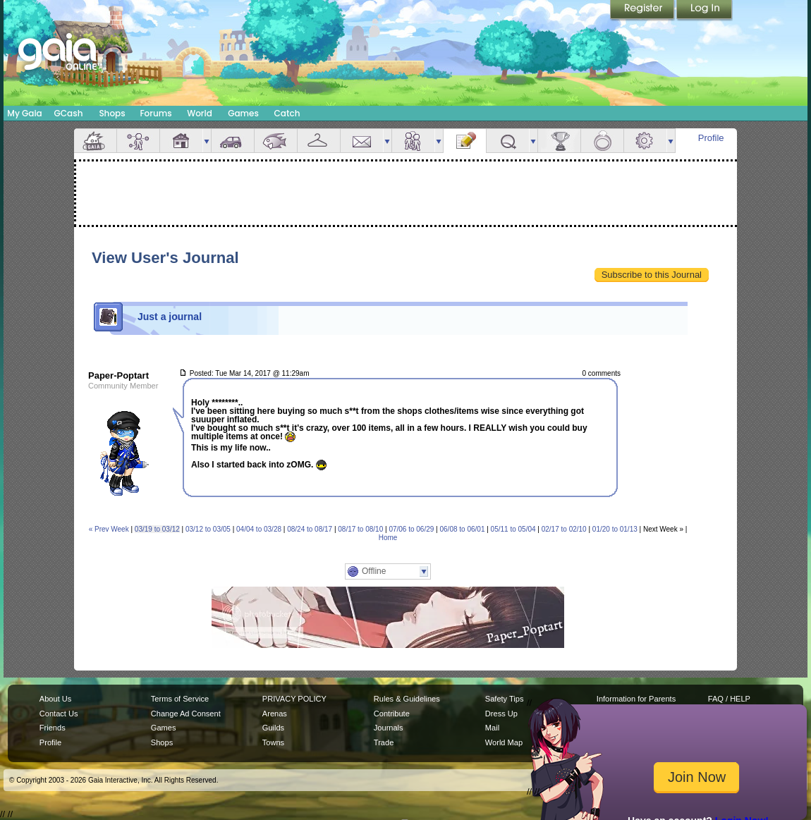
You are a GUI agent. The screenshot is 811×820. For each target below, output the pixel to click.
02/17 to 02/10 (564, 529)
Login (704, 10)
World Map (504, 742)
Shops (112, 113)
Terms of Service (180, 698)
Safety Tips (504, 698)
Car (233, 140)
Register (643, 10)
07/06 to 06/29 (411, 529)
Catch (287, 113)
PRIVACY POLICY (294, 698)
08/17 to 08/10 (360, 529)
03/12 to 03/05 (208, 529)
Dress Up (501, 713)
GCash (68, 113)
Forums (155, 113)
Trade (384, 742)
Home (388, 537)
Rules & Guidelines (407, 698)
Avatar (138, 140)
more (206, 140)
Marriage (602, 140)
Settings (645, 140)
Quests (508, 140)
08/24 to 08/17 (309, 529)
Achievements (559, 140)
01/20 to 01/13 (615, 529)
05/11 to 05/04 (513, 529)
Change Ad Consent (186, 713)
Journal (465, 140)
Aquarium (276, 140)
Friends (413, 140)
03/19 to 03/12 (157, 529)
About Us (55, 698)
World (199, 113)
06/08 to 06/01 (462, 529)
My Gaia (24, 113)
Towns (273, 742)
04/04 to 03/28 (258, 529)
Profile (711, 138)
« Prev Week (109, 529)
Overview (95, 140)
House (181, 140)
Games (243, 113)
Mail (362, 140)
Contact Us (58, 713)
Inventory (319, 140)
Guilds (273, 727)
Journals (388, 727)
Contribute (392, 713)
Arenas (274, 713)
